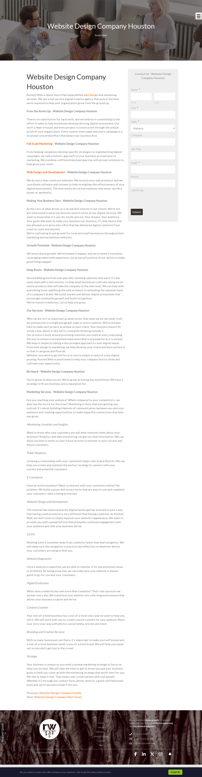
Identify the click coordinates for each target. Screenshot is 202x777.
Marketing (101, 732)
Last (156, 102)
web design (91, 95)
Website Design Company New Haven (58, 697)
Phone (134, 176)
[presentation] (152, 198)
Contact (101, 740)
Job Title (136, 149)
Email (135, 162)
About (101, 727)
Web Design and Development (46, 172)
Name (135, 89)
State (135, 121)
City (134, 108)
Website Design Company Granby (60, 693)
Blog (101, 745)
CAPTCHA (137, 190)
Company (136, 135)
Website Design (101, 736)
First (133, 102)
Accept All (175, 772)
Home (101, 723)
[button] (135, 754)
